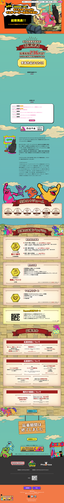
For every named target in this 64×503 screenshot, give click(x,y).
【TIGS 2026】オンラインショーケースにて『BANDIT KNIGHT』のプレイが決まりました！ (27, 112)
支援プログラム (40, 1)
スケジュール (35, 1)
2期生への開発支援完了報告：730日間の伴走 (19, 109)
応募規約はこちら (32, 411)
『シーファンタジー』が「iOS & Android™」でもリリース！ (22, 117)
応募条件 (45, 1)
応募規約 (52, 282)
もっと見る (32, 120)
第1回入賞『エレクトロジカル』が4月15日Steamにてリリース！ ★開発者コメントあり (27, 106)
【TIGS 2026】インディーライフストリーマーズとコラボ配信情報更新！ (24, 115)
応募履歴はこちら (32, 439)
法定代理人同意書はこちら (31, 351)
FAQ (36, 488)
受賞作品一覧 (54, 1)
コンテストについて (29, 1)
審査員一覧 (49, 1)
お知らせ (24, 1)
